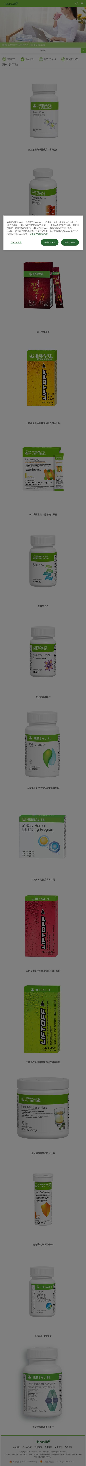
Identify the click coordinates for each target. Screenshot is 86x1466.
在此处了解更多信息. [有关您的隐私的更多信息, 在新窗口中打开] (39, 234)
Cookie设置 (16, 242)
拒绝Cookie (50, 242)
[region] (43, 232)
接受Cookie (70, 242)
